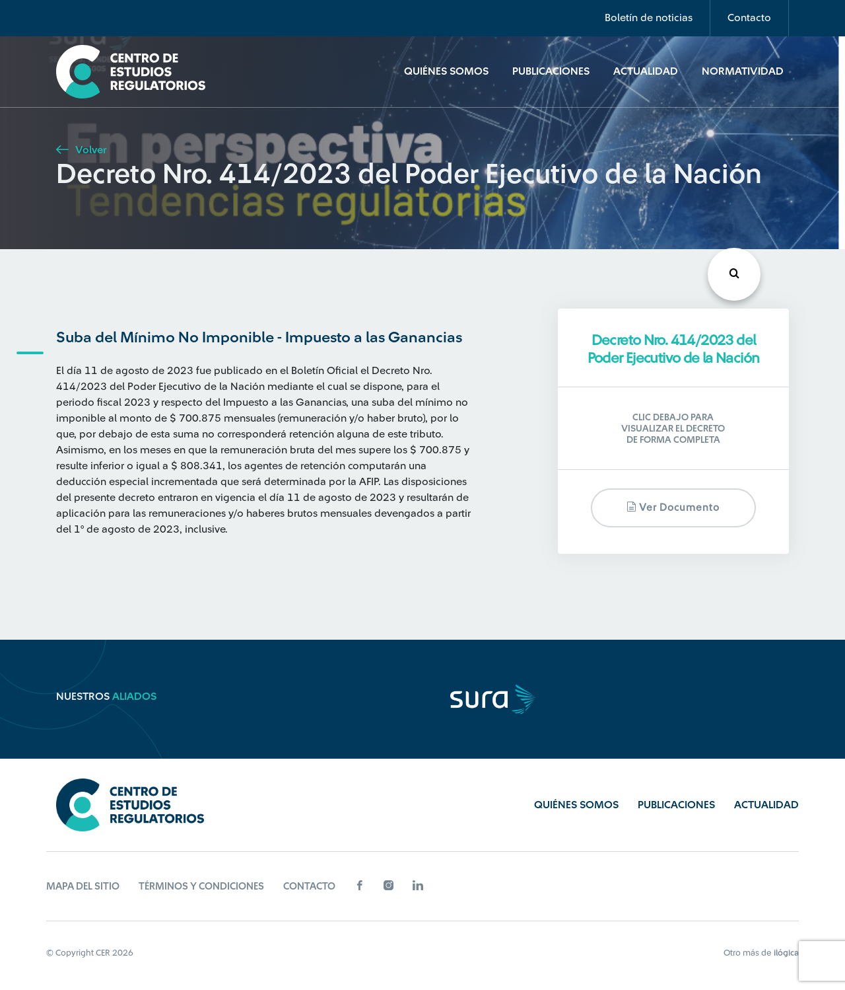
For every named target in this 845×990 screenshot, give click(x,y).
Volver (81, 150)
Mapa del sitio (82, 887)
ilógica (786, 952)
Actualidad (645, 71)
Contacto (749, 18)
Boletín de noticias (649, 18)
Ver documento (673, 507)
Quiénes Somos (446, 71)
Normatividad (743, 71)
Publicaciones (551, 71)
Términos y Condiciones (201, 887)
